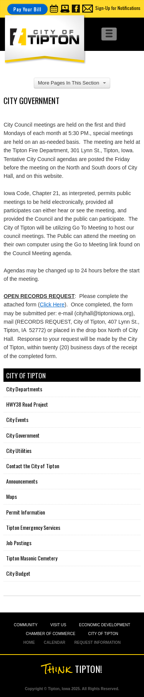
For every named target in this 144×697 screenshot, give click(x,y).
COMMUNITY (26, 625)
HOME (29, 642)
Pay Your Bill (27, 9)
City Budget (18, 573)
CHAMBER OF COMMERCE (50, 634)
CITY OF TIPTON (103, 634)
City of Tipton (26, 375)
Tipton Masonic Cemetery (31, 558)
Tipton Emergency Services (33, 527)
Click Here (52, 304)
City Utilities (18, 450)
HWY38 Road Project (27, 404)
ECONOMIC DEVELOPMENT (104, 625)
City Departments (24, 389)
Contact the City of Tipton (32, 466)
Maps (11, 496)
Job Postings (18, 543)
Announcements (22, 481)
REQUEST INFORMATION (97, 642)
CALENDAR (54, 642)
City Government (23, 435)
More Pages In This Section (72, 83)
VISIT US (58, 625)
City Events (17, 419)
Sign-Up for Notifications (118, 8)
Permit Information (25, 512)
